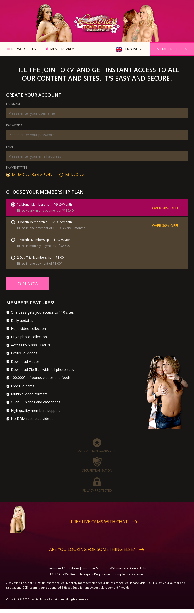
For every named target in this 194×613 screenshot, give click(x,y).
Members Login (171, 49)
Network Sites (23, 49)
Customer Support (94, 568)
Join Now (27, 283)
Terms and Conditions (63, 568)
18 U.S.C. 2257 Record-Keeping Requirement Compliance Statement (98, 574)
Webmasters (119, 568)
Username (13, 104)
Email (10, 147)
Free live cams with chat (99, 521)
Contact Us (138, 568)
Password (14, 125)
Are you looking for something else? (92, 549)
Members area (62, 49)
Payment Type (16, 168)
